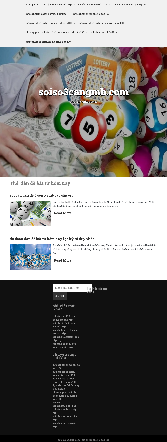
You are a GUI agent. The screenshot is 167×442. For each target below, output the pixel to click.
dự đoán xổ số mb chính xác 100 (91, 13)
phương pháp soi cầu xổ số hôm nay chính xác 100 (55, 32)
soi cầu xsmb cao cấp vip (57, 4)
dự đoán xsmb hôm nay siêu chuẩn (46, 13)
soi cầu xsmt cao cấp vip (92, 4)
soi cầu (57, 402)
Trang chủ (32, 4)
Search (59, 296)
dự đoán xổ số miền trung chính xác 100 (49, 23)
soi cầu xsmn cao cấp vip (127, 4)
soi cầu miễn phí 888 (102, 32)
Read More (63, 213)
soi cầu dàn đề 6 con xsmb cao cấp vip (42, 195)
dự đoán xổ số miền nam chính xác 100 (101, 23)
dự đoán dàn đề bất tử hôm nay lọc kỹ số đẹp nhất (52, 238)
